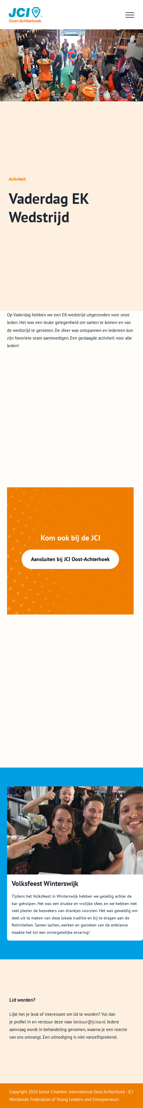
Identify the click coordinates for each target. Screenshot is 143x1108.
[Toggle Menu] (130, 15)
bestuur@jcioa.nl (89, 1022)
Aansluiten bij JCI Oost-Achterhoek (70, 559)
